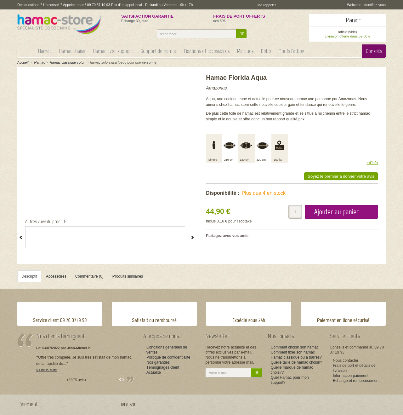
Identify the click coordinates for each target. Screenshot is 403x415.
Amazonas (216, 87)
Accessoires (56, 276)
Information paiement (350, 375)
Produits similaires (127, 276)
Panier (353, 20)
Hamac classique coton (68, 62)
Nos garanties (158, 362)
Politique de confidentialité (168, 357)
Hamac (44, 51)
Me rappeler (267, 5)
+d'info (372, 163)
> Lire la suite (46, 370)
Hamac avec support (113, 51)
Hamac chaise (72, 51)
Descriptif (29, 276)
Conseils (374, 51)
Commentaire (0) (89, 276)
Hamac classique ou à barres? (296, 357)
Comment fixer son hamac (293, 352)
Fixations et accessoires (207, 51)
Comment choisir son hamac (295, 347)
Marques (245, 51)
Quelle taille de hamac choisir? (296, 362)
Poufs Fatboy (291, 51)
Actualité (153, 372)
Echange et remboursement (356, 380)
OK (242, 34)
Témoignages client (162, 367)
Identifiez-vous (374, 5)
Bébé (266, 51)
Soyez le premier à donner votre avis (341, 176)
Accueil (22, 62)
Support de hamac (158, 51)
